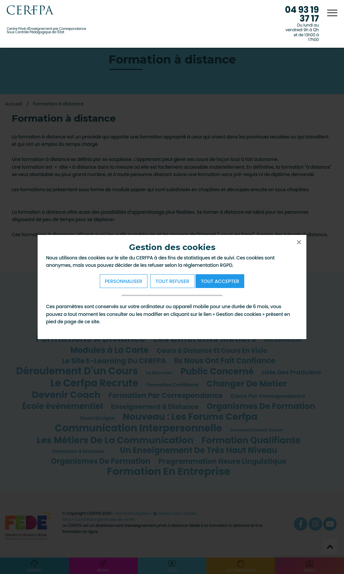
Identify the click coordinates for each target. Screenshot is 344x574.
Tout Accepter (220, 281)
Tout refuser (172, 281)
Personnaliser (123, 281)
